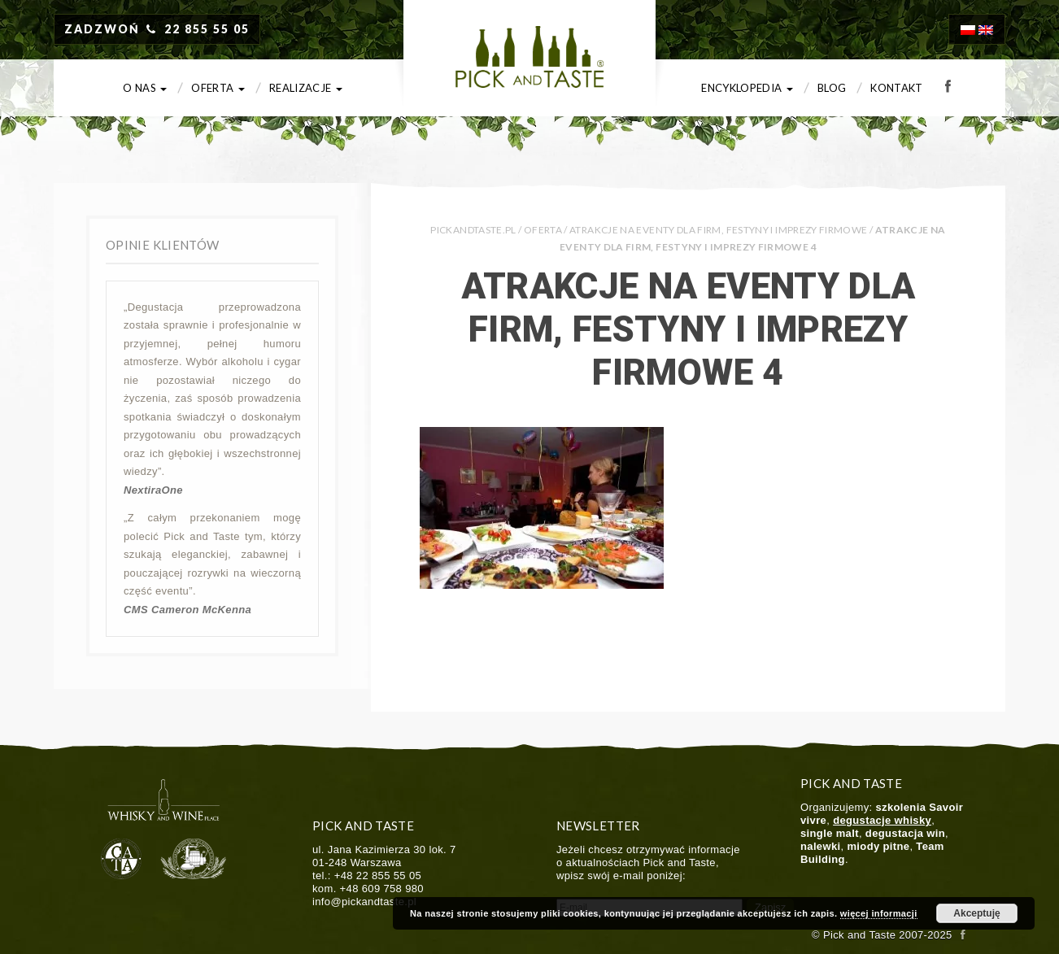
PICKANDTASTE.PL (473, 230)
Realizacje (305, 87)
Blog (831, 87)
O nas (145, 87)
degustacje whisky (882, 820)
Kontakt (896, 87)
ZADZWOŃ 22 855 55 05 (157, 29)
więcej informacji (878, 913)
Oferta (218, 87)
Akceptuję (976, 913)
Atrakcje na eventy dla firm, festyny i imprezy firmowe (718, 230)
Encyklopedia (747, 87)
